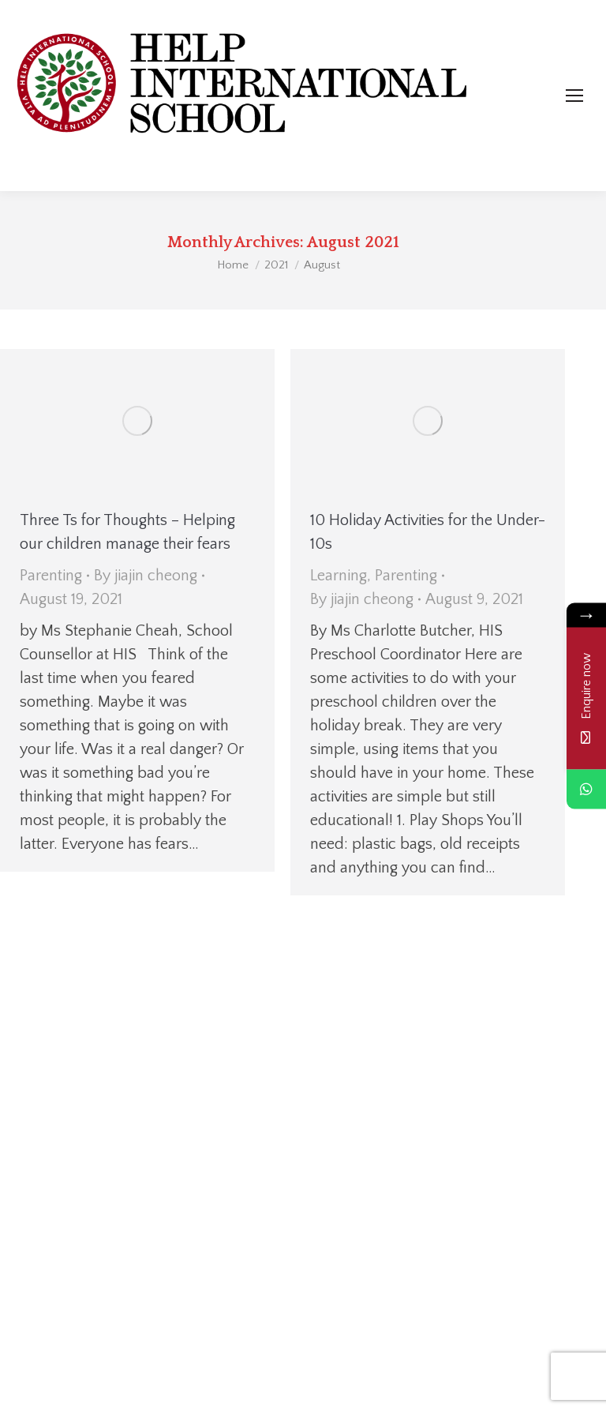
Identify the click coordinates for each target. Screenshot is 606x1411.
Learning (338, 575)
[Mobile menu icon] (574, 95)
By (145, 575)
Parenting (51, 575)
